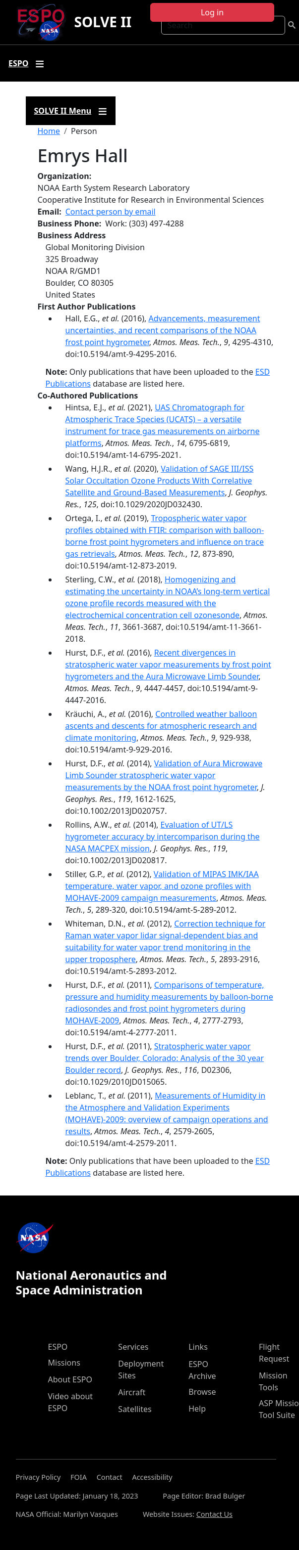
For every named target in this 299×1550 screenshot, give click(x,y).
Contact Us (214, 1514)
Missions (64, 1362)
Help (197, 1408)
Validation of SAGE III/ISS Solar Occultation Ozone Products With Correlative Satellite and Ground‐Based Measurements (159, 480)
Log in (212, 12)
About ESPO (70, 1379)
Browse (202, 1391)
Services (133, 1346)
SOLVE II (102, 21)
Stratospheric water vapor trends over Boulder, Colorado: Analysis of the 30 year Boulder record (164, 1058)
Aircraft (131, 1392)
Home (49, 131)
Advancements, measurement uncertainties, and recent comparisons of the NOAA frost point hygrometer (162, 330)
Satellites (134, 1409)
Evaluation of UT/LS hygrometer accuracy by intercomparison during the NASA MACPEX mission (162, 836)
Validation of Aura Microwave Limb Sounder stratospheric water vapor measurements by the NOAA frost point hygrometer (164, 775)
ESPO (58, 1346)
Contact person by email (110, 211)
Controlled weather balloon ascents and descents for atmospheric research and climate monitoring (161, 726)
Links (198, 1346)
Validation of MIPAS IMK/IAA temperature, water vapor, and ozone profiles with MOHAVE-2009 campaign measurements (162, 886)
